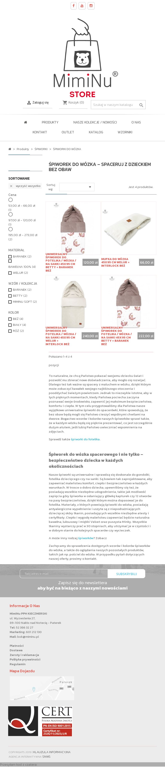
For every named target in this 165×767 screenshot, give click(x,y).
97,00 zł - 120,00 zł (22, 222)
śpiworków (85, 537)
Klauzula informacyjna (52, 752)
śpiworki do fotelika (85, 439)
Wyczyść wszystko (25, 186)
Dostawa (16, 650)
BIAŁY (19, 325)
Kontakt (40, 132)
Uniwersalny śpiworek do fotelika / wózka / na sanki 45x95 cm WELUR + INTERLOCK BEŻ (61, 336)
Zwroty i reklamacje (24, 655)
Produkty (50, 122)
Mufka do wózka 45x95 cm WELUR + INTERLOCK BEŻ (115, 262)
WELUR (20, 273)
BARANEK (22, 256)
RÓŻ (18, 331)
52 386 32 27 (24, 627)
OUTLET (68, 132)
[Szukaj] (118, 104)
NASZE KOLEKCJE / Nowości (95, 122)
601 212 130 (34, 632)
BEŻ (18, 319)
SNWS (46, 756)
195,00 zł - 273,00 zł (22, 237)
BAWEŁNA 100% (22, 267)
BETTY (20, 295)
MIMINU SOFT (25, 301)
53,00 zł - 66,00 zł (21, 207)
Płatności (17, 645)
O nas (136, 122)
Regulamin (18, 664)
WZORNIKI (125, 132)
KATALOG (96, 132)
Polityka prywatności (25, 659)
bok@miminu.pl (28, 636)
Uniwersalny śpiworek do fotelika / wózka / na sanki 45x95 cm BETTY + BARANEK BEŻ (61, 262)
